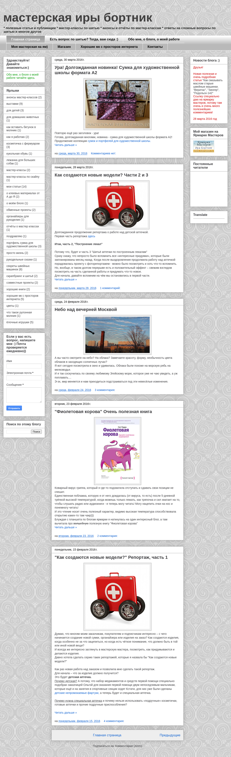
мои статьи (13, 186)
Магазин (64, 46)
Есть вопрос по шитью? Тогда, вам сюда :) (84, 39)
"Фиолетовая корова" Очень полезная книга (103, 411)
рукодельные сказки (19, 259)
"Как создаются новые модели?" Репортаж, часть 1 (111, 557)
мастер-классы (16, 170)
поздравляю (14, 236)
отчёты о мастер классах (22, 226)
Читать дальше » (66, 145)
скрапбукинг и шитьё (19, 276)
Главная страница (25, 39)
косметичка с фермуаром (23, 143)
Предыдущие (170, 735)
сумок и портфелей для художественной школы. (119, 141)
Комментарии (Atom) (128, 746)
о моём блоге (15, 203)
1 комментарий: (110, 288)
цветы (10, 305)
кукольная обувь (17, 153)
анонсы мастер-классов (22, 97)
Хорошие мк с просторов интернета (109, 46)
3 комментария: (105, 390)
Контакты (155, 46)
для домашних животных (22, 117)
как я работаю (15, 136)
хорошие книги (16, 289)
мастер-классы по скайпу (22, 176)
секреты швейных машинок (18, 267)
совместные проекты (20, 282)
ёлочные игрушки (17, 322)
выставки (12, 103)
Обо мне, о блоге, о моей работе (154, 39)
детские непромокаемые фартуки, (77, 692)
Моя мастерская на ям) (29, 46)
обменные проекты (18, 209)
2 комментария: (107, 535)
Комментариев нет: (103, 153)
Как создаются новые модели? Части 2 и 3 (101, 174)
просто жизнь (15, 252)
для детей (12, 110)
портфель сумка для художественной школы (21, 244)
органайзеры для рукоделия (17, 218)
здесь (91, 236)
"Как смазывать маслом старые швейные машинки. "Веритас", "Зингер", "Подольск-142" (208, 87)
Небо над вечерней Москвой (86, 309)
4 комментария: (114, 721)
